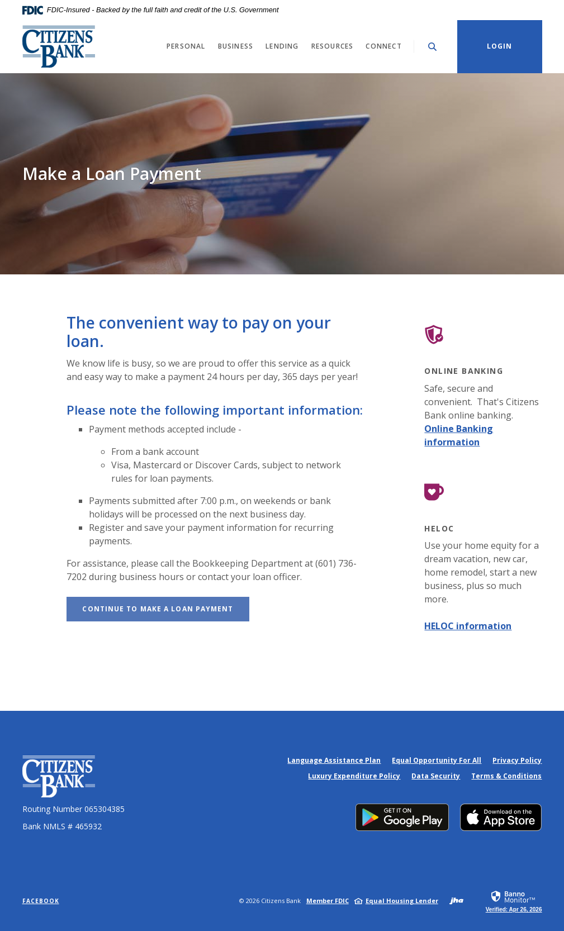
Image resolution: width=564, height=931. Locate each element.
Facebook (40, 901)
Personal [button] (186, 46)
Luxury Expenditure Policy (354, 776)
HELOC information (467, 626)
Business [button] (236, 46)
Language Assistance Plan (334, 760)
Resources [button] (332, 46)
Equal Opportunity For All (436, 760)
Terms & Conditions (506, 776)
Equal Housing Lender (402, 900)
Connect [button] (383, 46)
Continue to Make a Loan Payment (165, 609)
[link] (514, 901)
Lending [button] (282, 46)
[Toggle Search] (432, 46)
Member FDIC (327, 900)
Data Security (435, 776)
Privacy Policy (517, 760)
